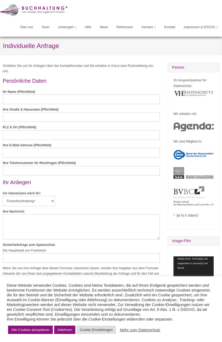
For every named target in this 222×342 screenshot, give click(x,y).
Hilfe (88, 27)
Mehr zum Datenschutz (140, 330)
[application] (193, 267)
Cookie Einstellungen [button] (96, 330)
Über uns (26, 27)
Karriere (147, 27)
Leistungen (66, 27)
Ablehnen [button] (64, 330)
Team (45, 27)
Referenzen (124, 27)
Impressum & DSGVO (199, 27)
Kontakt (169, 27)
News (104, 27)
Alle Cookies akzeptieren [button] (30, 330)
